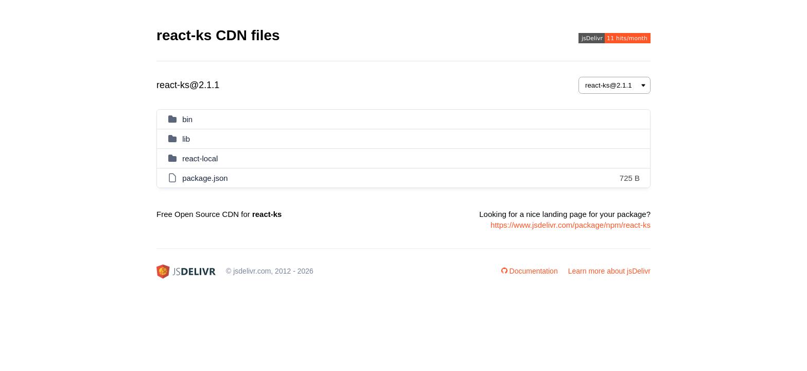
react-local (200, 158)
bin (187, 119)
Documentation (529, 271)
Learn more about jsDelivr (609, 271)
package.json (204, 178)
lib (186, 138)
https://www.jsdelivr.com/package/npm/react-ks (570, 225)
